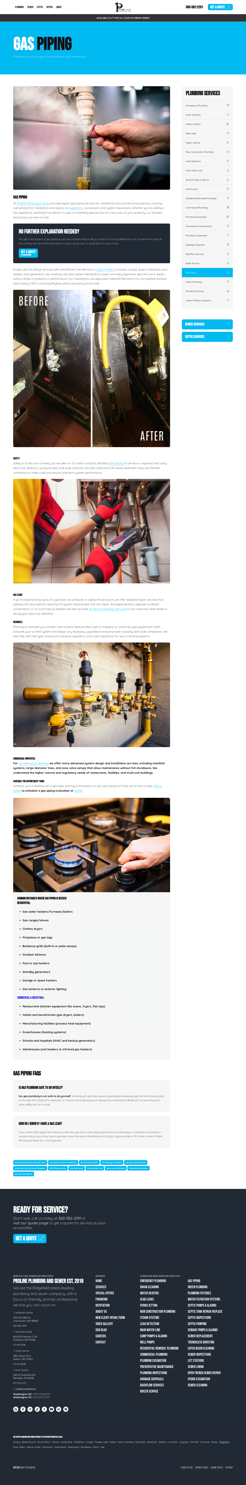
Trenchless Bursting (201, 1342)
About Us (101, 1311)
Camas (55, 1442)
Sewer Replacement (200, 1336)
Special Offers (105, 1293)
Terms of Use (187, 1467)
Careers (101, 1336)
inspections (76, 208)
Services (101, 1287)
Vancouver (47, 1447)
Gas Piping (207, 272)
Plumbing (19, 7)
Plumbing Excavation (207, 217)
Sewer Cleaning (197, 1385)
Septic (40, 7)
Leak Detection (207, 161)
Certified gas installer (112, 1162)
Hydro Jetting (207, 142)
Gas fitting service (58, 1168)
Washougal (73, 1447)
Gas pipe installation (115, 1168)
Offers (49, 7)
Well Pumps (207, 189)
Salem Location (21, 1351)
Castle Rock (66, 1442)
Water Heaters (207, 124)
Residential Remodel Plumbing (207, 198)
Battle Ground (29, 1442)
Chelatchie (79, 1442)
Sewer (30, 7)
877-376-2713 (19, 1383)
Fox (27, 1467)
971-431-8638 (19, 1364)
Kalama (162, 1442)
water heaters (105, 269)
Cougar (89, 1442)
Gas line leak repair (89, 1162)
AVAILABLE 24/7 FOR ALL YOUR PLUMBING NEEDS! (123, 18)
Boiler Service (207, 263)
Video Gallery (104, 1324)
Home (99, 1281)
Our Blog (101, 1330)
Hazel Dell (140, 1442)
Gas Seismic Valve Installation (63, 1162)
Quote (220, 7)
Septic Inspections (199, 1317)
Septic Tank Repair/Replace (205, 1311)
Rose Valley (19, 1447)
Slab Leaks (207, 133)
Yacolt (95, 1447)
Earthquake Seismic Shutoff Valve (30, 1162)
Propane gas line (94, 1168)
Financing (101, 1299)
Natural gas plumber (138, 1168)
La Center (173, 1442)
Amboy (16, 1442)
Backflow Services (207, 254)
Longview (184, 1442)
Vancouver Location (23, 1312)
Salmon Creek (33, 1447)
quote (78, 790)
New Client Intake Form (110, 1317)
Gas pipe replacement (136, 1162)
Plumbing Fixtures (207, 291)
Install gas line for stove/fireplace (30, 1168)
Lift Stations (196, 1360)
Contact (101, 1342)
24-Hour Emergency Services (107, 609)
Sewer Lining (196, 1366)
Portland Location (22, 1332)
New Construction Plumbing (207, 152)
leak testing (115, 463)
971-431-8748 (19, 1345)
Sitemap (229, 1467)
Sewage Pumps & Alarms (203, 1330)
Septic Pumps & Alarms (202, 1305)
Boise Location (20, 1370)
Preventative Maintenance (207, 226)
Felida (113, 1442)
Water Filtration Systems (207, 300)
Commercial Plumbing (207, 207)
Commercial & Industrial (30, 998)
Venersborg (60, 1447)
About (59, 7)
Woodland (86, 1447)
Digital (32, 1467)
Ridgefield (224, 1442)
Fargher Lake (101, 1442)
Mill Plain (194, 1442)
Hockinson (152, 1442)
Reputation (103, 1305)
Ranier (214, 1442)
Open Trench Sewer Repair (204, 1373)
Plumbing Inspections (207, 235)
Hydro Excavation (199, 1379)
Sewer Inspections (199, 1354)
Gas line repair (76, 1168)
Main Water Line (207, 170)
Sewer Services (207, 324)
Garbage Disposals (207, 244)
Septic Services (207, 336)
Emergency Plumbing (207, 105)
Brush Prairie (43, 1442)
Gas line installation (23, 1174)
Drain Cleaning (207, 114)
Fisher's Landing (125, 1442)
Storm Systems (149, 1317)
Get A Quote (28, 253)
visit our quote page (31, 1223)
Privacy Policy (201, 1467)
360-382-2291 (194, 7)
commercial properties (33, 763)
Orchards (205, 1442)
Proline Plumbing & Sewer (33, 203)
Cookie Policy (217, 1467)
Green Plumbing (207, 282)
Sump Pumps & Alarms (207, 179)
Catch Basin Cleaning (201, 1348)
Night (22, 1467)
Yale (102, 1447)
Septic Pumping (197, 1324)
